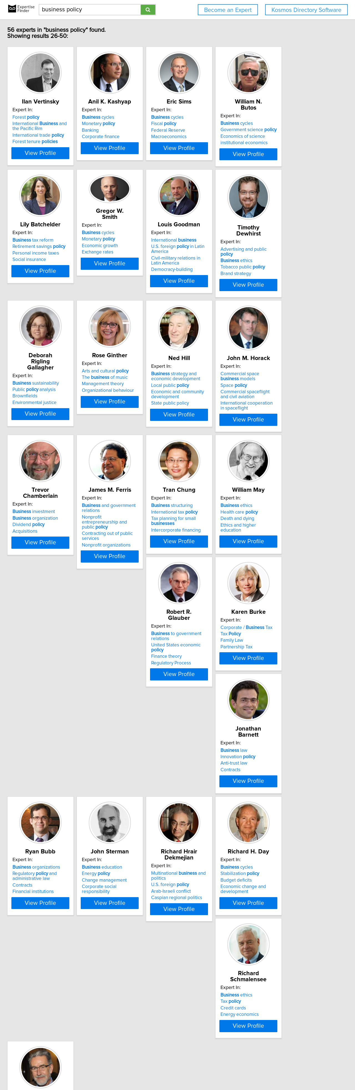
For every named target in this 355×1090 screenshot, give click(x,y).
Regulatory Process (36, 706)
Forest (29, 123)
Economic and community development (209, 428)
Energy (30, 834)
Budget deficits (198, 840)
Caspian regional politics (125, 852)
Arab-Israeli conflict (119, 845)
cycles (116, 123)
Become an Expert (228, 10)
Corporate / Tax (125, 686)
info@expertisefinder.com (146, 1070)
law (196, 686)
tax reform (36, 264)
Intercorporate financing (207, 565)
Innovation (200, 693)
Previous (144, 1043)
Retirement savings (42, 270)
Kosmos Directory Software (306, 10)
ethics (282, 273)
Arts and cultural (123, 405)
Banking (108, 136)
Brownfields (28, 418)
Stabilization (202, 834)
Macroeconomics (200, 142)
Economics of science (288, 136)
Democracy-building (203, 293)
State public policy (201, 437)
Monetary (116, 129)
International (205, 264)
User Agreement (216, 1070)
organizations (290, 686)
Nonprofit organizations (124, 575)
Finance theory (31, 699)
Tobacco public (288, 280)
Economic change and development (205, 850)
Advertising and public (295, 267)
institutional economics (289, 142)
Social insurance (33, 283)
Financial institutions (286, 711)
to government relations (51, 686)
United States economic (47, 693)
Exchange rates (115, 270)
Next (216, 1043)
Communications (33, 981)
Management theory (120, 418)
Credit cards (278, 840)
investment (37, 545)
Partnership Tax (115, 706)
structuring (203, 545)
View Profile (51, 169)
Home (177, 1070)
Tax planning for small (217, 558)
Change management (38, 840)
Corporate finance (118, 142)
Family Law (111, 699)
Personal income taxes (39, 277)
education (36, 827)
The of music (122, 411)
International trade (42, 141)
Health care (284, 552)
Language (33, 974)
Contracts (193, 706)
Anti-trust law (196, 699)
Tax (110, 693)
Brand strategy (281, 286)
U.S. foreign (118, 839)
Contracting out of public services (134, 568)
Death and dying (283, 558)
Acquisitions (28, 565)
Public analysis (38, 411)
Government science (294, 129)
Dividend (32, 558)
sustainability (39, 405)
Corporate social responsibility (48, 847)
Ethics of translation (36, 987)
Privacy (192, 1070)
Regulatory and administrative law (288, 696)
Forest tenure (39, 147)
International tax (206, 552)
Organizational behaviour (126, 424)
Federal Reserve (200, 136)
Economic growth (118, 263)
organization (39, 552)
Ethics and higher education (294, 565)
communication (41, 968)
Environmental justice (38, 424)
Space (279, 419)
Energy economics (285, 847)
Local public (201, 419)
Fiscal (195, 129)
